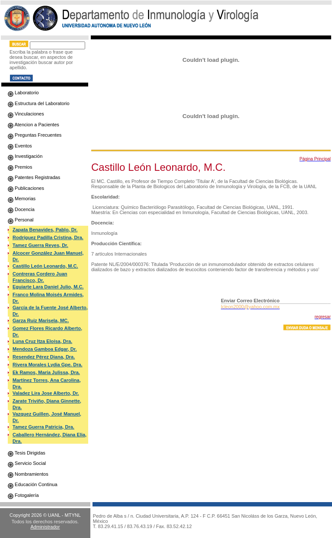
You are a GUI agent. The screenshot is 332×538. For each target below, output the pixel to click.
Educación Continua (32, 484)
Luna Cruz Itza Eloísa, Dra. (42, 341)
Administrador (45, 526)
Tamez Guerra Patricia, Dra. (43, 426)
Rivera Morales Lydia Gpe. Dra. (48, 364)
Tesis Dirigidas (26, 452)
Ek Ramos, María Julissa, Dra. (46, 372)
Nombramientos (28, 474)
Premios (20, 167)
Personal (20, 219)
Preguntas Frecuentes (34, 135)
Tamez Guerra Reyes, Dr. (40, 245)
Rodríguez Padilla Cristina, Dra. (48, 237)
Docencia (21, 209)
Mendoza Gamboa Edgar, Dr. (45, 349)
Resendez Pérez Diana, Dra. (44, 356)
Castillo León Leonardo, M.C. (45, 266)
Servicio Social (27, 463)
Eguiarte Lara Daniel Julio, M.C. (48, 286)
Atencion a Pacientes (33, 124)
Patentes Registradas (34, 177)
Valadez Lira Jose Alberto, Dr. (46, 393)
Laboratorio (23, 92)
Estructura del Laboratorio (39, 103)
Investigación (25, 156)
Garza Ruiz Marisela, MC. (41, 320)
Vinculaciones (26, 113)
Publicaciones (26, 188)
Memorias (21, 198)
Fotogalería (23, 495)
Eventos (20, 145)
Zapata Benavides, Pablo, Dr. (45, 229)
